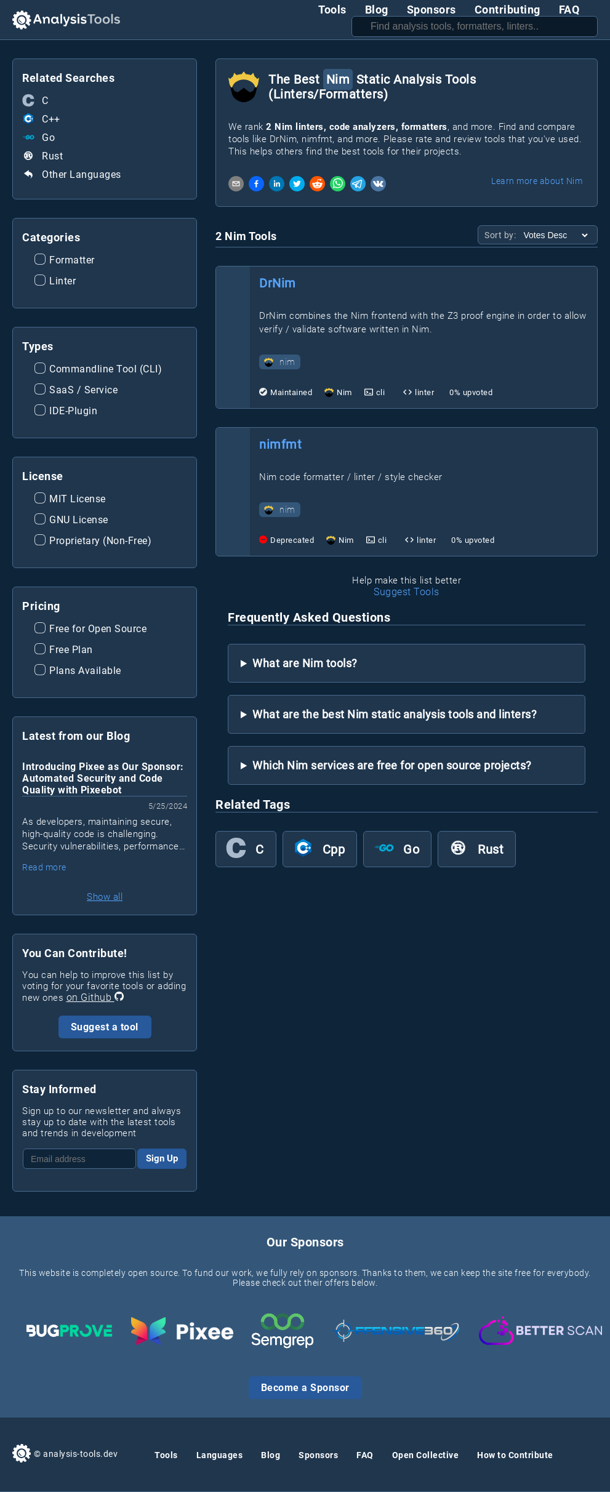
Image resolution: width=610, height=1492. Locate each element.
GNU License (71, 520)
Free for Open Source (90, 629)
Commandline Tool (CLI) (98, 370)
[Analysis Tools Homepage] (66, 20)
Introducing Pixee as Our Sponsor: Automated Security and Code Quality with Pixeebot (103, 778)
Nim (344, 392)
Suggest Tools (406, 592)
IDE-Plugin (65, 411)
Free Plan (63, 650)
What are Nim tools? (305, 663)
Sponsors (431, 9)
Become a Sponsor (305, 1388)
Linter (55, 282)
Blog (376, 9)
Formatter (64, 261)
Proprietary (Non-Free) (92, 541)
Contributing (507, 9)
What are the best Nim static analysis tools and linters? (394, 714)
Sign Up (162, 1158)
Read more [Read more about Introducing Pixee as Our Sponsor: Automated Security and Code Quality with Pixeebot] (44, 867)
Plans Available (77, 671)
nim (279, 362)
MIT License (70, 499)
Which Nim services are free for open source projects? (392, 765)
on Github (95, 997)
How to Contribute (515, 1455)
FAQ (569, 9)
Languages (219, 1455)
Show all (104, 896)
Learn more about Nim (536, 181)
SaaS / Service (76, 390)
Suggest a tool (104, 1027)
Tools (332, 9)
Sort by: (501, 235)
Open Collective (425, 1455)
